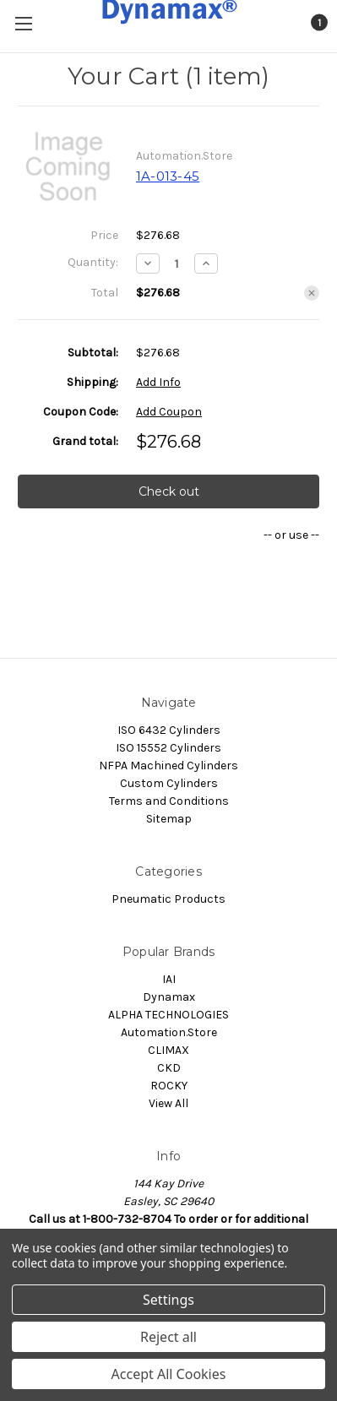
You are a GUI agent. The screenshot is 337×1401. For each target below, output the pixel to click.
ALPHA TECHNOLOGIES (168, 1014)
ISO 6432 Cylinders (168, 730)
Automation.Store (169, 1032)
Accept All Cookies (168, 1374)
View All (168, 1103)
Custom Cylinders (169, 783)
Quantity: (93, 262)
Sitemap (169, 819)
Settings (168, 1299)
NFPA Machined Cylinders (168, 765)
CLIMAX (168, 1050)
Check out (169, 491)
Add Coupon (169, 412)
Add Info (158, 382)
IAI (169, 979)
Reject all (168, 1337)
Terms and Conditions (169, 801)
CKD (169, 1068)
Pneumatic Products (168, 899)
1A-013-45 (167, 176)
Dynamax (169, 997)
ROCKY (169, 1085)
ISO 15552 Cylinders (168, 748)
